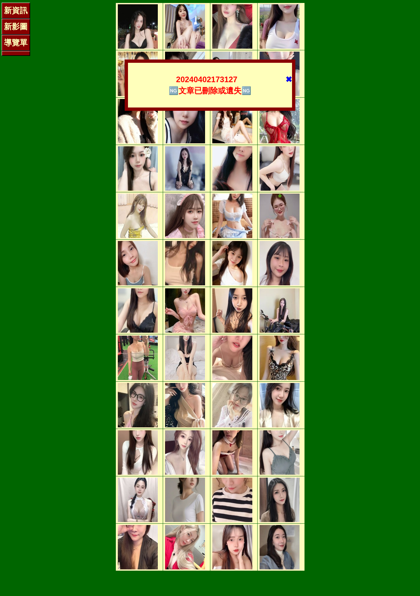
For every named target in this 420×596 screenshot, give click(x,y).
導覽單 (16, 42)
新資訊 (16, 10)
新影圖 (16, 26)
